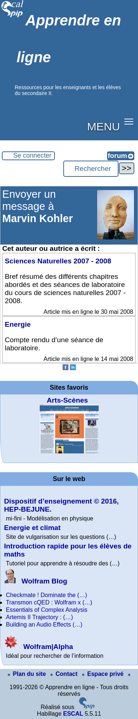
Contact (64, 674)
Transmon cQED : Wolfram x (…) (49, 602)
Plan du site (27, 674)
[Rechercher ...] (90, 169)
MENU (103, 126)
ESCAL (73, 714)
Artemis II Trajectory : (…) (39, 617)
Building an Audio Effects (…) (44, 624)
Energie (18, 324)
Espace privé (103, 674)
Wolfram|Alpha (38, 646)
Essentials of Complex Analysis (46, 610)
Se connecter (32, 155)
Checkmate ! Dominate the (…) (46, 595)
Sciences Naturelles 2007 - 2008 (58, 261)
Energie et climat (32, 528)
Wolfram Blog (35, 581)
